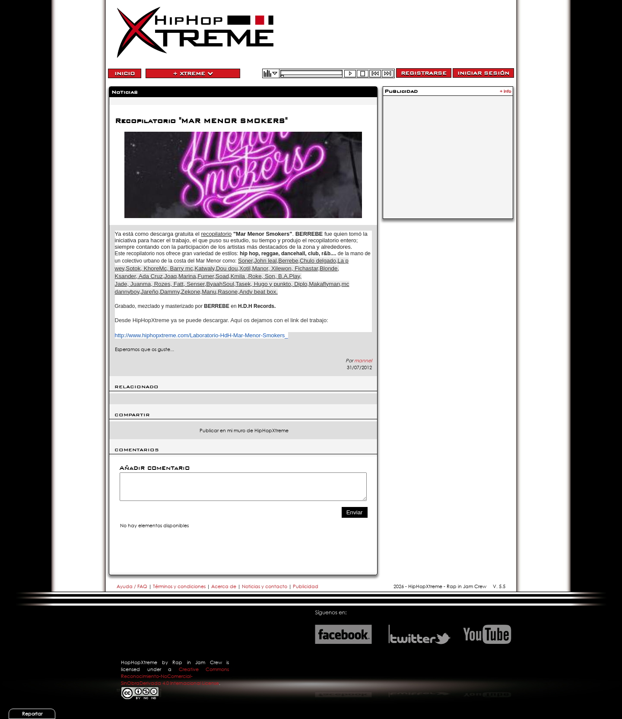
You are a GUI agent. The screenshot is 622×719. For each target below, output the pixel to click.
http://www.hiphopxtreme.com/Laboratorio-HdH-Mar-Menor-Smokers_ (201, 335)
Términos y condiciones (179, 586)
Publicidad (305, 586)
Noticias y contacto (265, 586)
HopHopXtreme (139, 662)
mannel (363, 360)
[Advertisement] (448, 152)
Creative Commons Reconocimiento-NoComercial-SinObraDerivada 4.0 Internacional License (175, 676)
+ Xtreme (193, 73)
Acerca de (223, 586)
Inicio (124, 73)
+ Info (505, 91)
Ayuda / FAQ (133, 586)
